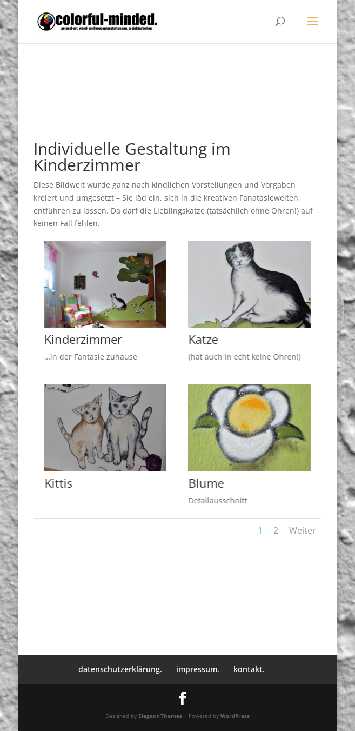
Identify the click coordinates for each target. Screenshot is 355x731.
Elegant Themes (160, 716)
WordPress (235, 716)
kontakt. (249, 669)
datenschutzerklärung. (120, 669)
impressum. (197, 669)
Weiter (302, 530)
